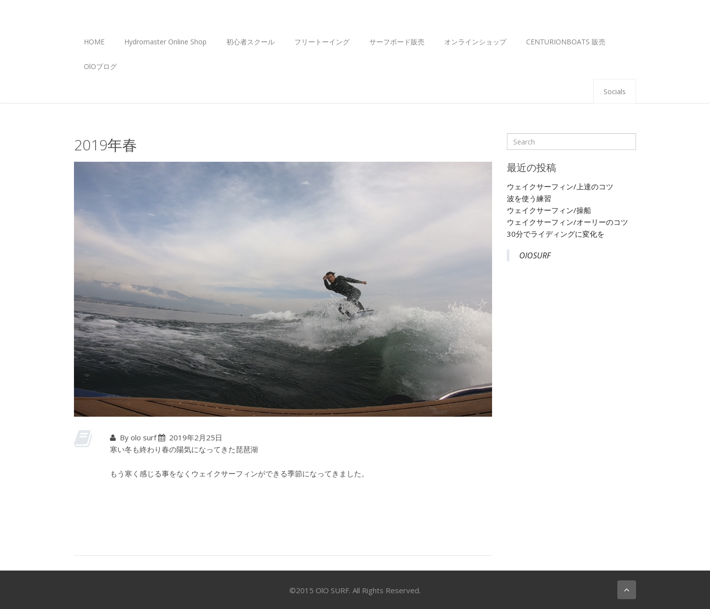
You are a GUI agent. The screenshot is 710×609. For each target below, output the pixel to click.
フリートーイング (322, 41)
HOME (94, 41)
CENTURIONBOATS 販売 (565, 41)
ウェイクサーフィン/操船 (549, 210)
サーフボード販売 (397, 41)
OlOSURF (535, 255)
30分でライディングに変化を (555, 234)
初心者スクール (250, 41)
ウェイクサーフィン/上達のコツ (560, 186)
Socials (615, 91)
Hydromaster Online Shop (165, 41)
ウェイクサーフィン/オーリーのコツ (567, 222)
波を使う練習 (529, 198)
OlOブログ (100, 66)
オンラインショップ (475, 41)
